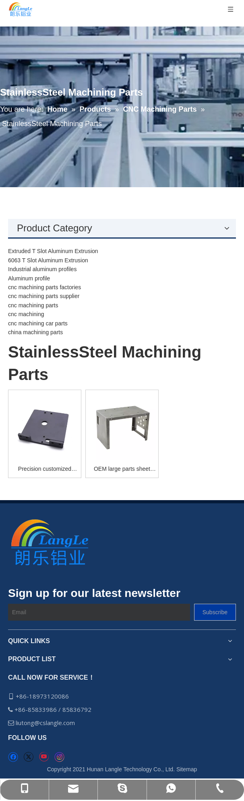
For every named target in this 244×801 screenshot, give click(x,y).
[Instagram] (59, 757)
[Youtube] (44, 757)
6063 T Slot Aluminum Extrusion (48, 260)
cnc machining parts (33, 305)
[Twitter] (28, 757)
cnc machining (26, 314)
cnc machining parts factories (44, 287)
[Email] (99, 612)
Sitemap (186, 769)
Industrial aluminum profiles (42, 269)
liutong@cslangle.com (46, 723)
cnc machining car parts (38, 323)
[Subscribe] (215, 612)
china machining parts (35, 332)
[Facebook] (13, 757)
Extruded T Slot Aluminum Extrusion (53, 251)
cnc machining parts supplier (43, 296)
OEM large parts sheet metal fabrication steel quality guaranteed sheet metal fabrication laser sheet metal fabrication (122, 469)
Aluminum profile (29, 278)
